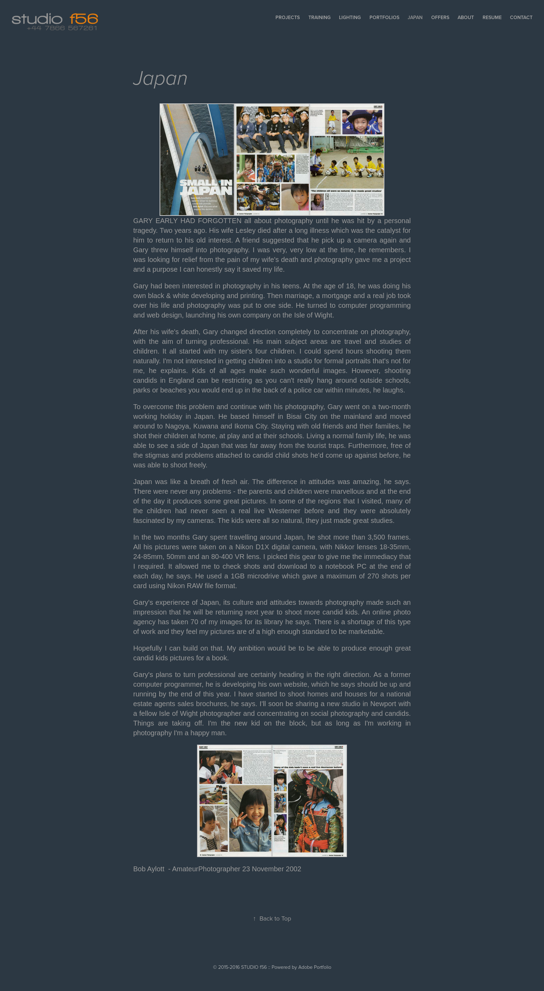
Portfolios (384, 17)
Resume (492, 17)
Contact (521, 17)
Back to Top (272, 918)
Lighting (350, 17)
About (466, 17)
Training (319, 17)
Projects (287, 17)
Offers (440, 17)
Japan (415, 17)
